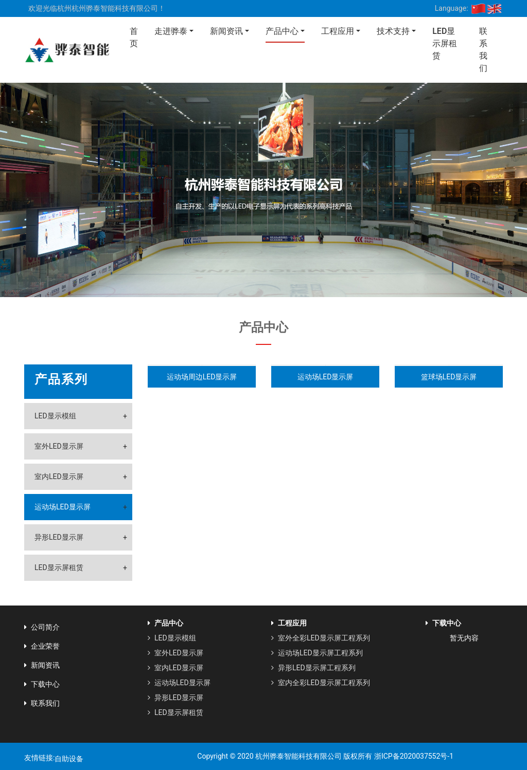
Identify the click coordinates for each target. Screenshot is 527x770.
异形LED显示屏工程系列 (313, 668)
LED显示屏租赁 (444, 43)
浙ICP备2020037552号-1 (412, 756)
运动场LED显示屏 (62, 507)
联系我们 (483, 49)
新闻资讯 (226, 31)
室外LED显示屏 (58, 446)
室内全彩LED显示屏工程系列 (320, 683)
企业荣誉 (42, 646)
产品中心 (282, 31)
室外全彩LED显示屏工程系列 (320, 638)
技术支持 (393, 31)
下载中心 (42, 684)
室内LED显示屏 (58, 476)
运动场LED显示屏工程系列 (317, 653)
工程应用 (337, 31)
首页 (134, 37)
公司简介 (42, 627)
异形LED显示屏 (58, 537)
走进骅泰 (170, 31)
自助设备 (69, 759)
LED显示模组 (55, 416)
